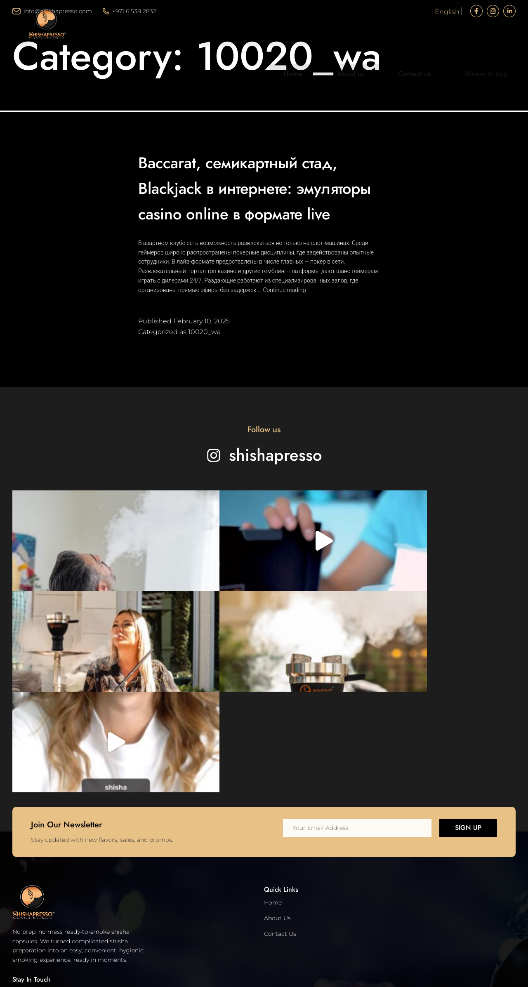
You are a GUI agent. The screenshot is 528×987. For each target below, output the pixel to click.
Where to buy (481, 41)
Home (343, 41)
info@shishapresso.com (52, 11)
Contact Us (280, 758)
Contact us (429, 41)
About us (383, 41)
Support (24, 908)
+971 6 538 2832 (129, 11)
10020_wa (204, 357)
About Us (277, 743)
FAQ (18, 923)
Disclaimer (28, 892)
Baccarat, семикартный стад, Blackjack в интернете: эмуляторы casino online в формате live (261, 200)
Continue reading (284, 315)
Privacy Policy (32, 861)
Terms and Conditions (43, 876)
